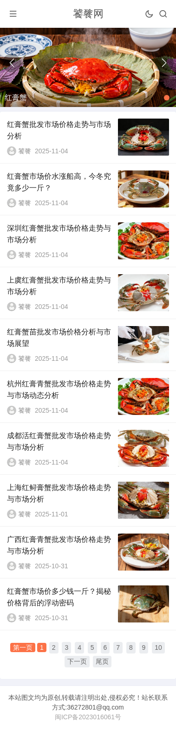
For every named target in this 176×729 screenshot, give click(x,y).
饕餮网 (88, 13)
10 (158, 647)
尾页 (102, 661)
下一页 (77, 661)
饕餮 (24, 151)
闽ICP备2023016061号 (88, 717)
